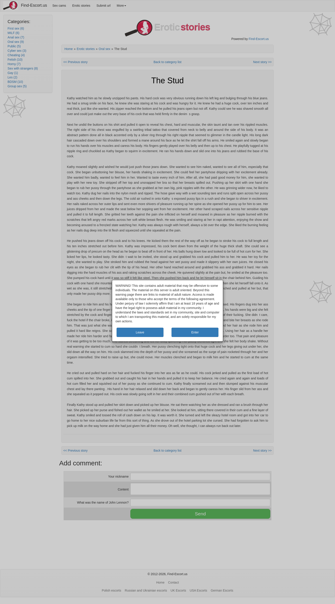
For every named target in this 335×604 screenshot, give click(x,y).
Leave (140, 332)
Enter (195, 332)
